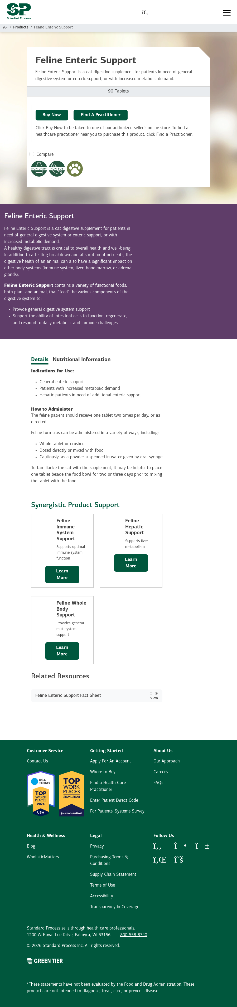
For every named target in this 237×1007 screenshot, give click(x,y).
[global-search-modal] (145, 13)
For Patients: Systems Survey (117, 811)
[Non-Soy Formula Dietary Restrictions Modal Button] (57, 169)
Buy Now (51, 115)
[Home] (5, 28)
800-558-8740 (133, 935)
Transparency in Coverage (114, 907)
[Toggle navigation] (227, 13)
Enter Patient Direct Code (114, 800)
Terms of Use (102, 885)
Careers (160, 772)
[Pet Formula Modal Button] (75, 169)
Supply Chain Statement (113, 874)
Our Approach (166, 761)
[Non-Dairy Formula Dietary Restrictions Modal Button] (39, 169)
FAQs (158, 783)
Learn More (62, 574)
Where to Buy (102, 772)
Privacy (97, 846)
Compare (45, 154)
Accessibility (101, 896)
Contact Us (37, 761)
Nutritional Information (81, 359)
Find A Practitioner (100, 115)
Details (40, 359)
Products (20, 28)
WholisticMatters (43, 857)
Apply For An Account (110, 761)
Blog (31, 846)
